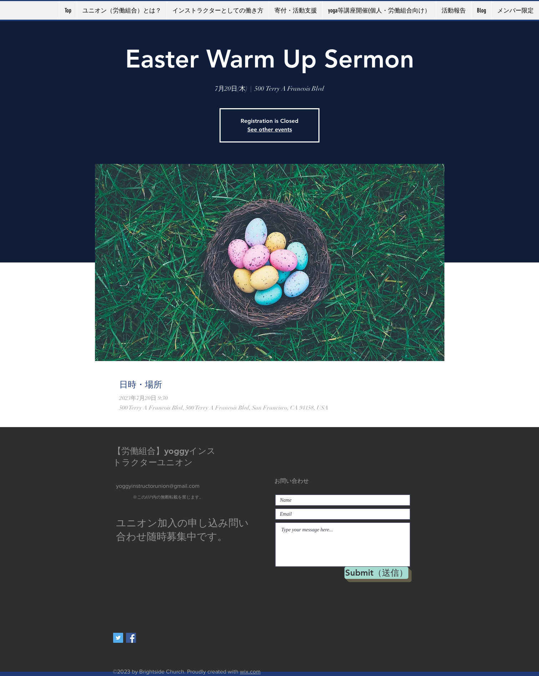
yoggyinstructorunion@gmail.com (158, 486)
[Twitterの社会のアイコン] (118, 638)
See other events (269, 129)
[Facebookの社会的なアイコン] (131, 638)
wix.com (250, 672)
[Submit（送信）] (376, 573)
